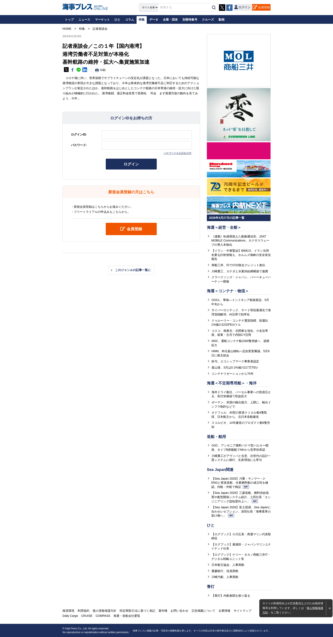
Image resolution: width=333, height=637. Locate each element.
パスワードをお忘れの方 (178, 153)
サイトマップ (242, 610)
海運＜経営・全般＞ (224, 227)
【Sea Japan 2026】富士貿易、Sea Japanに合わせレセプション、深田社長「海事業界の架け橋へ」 (241, 511)
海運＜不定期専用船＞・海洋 (232, 383)
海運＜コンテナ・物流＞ (228, 291)
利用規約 (83, 610)
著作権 (162, 610)
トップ (69, 19)
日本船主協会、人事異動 (228, 564)
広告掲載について (203, 610)
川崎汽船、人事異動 (225, 577)
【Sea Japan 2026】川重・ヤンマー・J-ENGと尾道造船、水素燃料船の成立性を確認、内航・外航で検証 (239, 483)
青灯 (210, 587)
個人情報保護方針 (104, 610)
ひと (210, 525)
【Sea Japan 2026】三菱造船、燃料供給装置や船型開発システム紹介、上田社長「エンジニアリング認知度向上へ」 (241, 497)
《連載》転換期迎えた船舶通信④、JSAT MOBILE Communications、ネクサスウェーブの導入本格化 (240, 240)
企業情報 (224, 610)
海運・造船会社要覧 (126, 615)
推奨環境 (68, 610)
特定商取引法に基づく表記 (137, 610)
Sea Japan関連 (220, 470)
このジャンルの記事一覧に (133, 270)
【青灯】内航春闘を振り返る (231, 595)
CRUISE (86, 615)
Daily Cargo (70, 615)
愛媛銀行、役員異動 (225, 571)
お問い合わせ (179, 610)
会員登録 (264, 7)
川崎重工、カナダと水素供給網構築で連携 (240, 271)
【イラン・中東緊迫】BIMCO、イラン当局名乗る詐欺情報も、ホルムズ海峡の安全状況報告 (241, 255)
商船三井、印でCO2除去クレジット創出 (238, 265)
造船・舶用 (216, 437)
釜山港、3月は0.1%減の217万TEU (235, 367)
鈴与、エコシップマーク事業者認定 (235, 361)
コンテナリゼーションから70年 (233, 373)
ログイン (131, 164)
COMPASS (103, 615)
